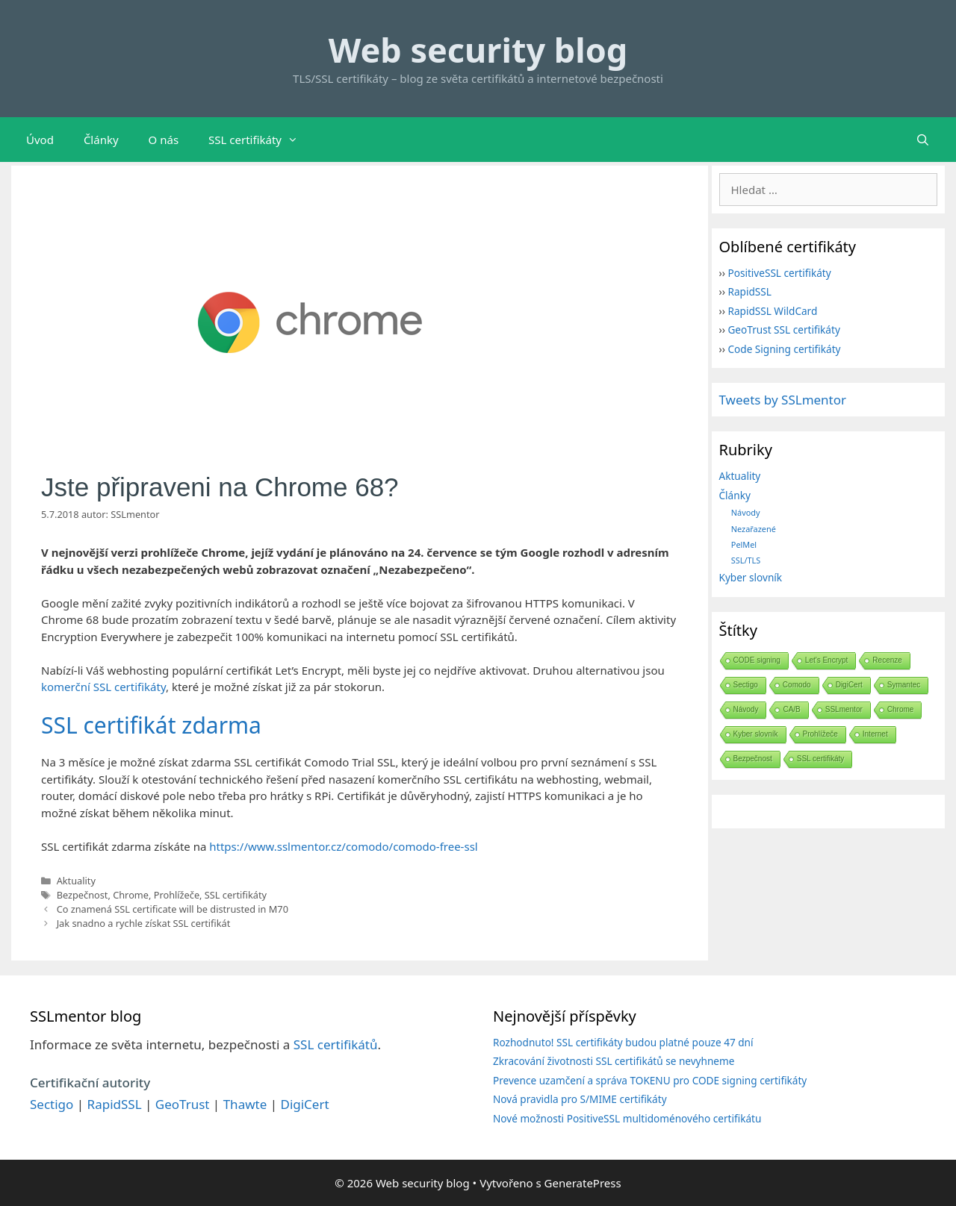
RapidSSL (749, 291)
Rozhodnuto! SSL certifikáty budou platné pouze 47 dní (623, 1042)
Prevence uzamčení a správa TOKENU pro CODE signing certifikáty (650, 1080)
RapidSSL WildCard (772, 311)
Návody (745, 512)
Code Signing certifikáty (783, 349)
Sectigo (745, 685)
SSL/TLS (745, 560)
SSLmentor (844, 709)
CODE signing (756, 660)
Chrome (131, 895)
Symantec (903, 685)
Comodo (797, 685)
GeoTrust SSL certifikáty (783, 329)
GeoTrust (182, 1104)
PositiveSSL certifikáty (779, 273)
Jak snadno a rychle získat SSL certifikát (144, 923)
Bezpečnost (82, 895)
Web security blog (478, 49)
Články (101, 139)
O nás (164, 139)
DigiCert (849, 685)
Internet (875, 734)
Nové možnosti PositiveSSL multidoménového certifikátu (627, 1118)
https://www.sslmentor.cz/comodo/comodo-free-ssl (343, 846)
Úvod (40, 139)
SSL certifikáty (260, 139)
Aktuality (76, 880)
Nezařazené (753, 528)
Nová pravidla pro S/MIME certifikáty (580, 1099)
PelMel (744, 544)
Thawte (245, 1104)
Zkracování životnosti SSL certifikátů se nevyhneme (613, 1061)
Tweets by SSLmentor (783, 399)
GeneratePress (582, 1182)
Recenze (886, 660)
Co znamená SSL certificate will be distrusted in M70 (172, 909)
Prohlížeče (176, 895)
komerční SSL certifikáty (103, 686)
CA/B (791, 709)
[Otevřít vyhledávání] (923, 139)
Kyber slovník (751, 577)
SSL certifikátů (336, 1044)
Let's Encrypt (826, 660)
